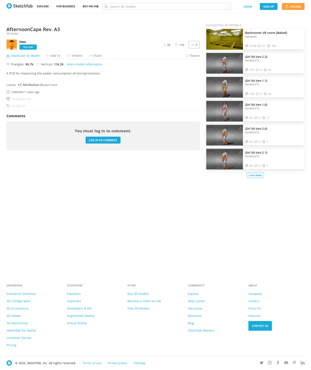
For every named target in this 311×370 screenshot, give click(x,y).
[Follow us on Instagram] (270, 363)
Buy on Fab (90, 6)
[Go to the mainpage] (19, 6)
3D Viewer (13, 316)
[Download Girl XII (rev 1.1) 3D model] (240, 79)
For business (65, 6)
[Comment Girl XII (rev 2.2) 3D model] (259, 70)
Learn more (48, 192)
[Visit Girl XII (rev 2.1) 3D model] (224, 159)
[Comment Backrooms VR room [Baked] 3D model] (261, 46)
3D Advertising (17, 323)
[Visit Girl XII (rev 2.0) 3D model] (224, 135)
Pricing (11, 345)
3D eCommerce (17, 308)
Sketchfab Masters (201, 330)
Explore (43, 6)
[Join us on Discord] (286, 363)
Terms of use (92, 363)
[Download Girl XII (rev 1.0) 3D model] (240, 103)
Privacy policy (117, 363)
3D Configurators (18, 301)
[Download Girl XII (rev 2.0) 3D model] (240, 127)
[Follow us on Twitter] (261, 363)
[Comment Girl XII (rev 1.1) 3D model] (259, 94)
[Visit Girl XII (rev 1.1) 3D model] (224, 87)
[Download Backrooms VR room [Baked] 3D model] (240, 31)
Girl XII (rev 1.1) (256, 81)
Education (195, 308)
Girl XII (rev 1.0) (256, 105)
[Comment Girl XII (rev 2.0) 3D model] (257, 142)
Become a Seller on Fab (144, 301)
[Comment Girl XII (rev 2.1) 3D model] (257, 166)
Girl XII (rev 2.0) (256, 128)
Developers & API (79, 308)
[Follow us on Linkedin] (303, 363)
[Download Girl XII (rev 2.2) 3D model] (240, 55)
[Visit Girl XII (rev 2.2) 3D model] (224, 63)
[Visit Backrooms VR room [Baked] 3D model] (224, 39)
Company (255, 294)
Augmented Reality (80, 316)
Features (254, 316)
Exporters (74, 294)
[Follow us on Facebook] (278, 363)
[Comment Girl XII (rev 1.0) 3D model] (257, 118)
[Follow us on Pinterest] (294, 363)
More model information (84, 172)
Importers (74, 301)
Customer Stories (18, 338)
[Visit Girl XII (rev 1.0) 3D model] (224, 111)
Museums (195, 316)
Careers (254, 301)
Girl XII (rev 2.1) (256, 152)
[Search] (167, 6)
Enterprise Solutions (21, 294)
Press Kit (254, 308)
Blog (191, 323)
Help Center (196, 301)
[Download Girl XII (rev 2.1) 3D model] (240, 151)
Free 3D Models (138, 308)
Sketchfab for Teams (21, 330)
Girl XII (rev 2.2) (256, 57)
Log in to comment (103, 248)
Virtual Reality (77, 323)
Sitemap (140, 363)
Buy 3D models (138, 294)
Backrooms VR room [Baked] (266, 33)
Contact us (260, 326)
